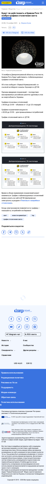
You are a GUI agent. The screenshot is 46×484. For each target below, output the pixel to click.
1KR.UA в (12, 32)
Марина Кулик (26, 23)
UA (10, 27)
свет (5, 215)
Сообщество (28, 345)
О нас (25, 340)
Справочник (6, 355)
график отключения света (12, 219)
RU (14, 27)
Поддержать (6, 3)
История (5, 345)
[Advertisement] (23, 262)
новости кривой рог (19, 215)
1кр (33, 215)
